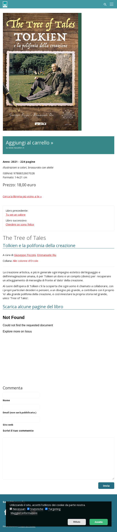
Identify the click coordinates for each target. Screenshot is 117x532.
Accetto (99, 522)
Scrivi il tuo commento (18, 430)
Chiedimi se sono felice (20, 224)
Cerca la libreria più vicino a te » (22, 196)
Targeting (54, 509)
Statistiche (36, 509)
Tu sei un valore (15, 214)
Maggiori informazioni (24, 513)
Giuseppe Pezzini (25, 255)
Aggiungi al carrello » (58, 144)
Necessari (19, 509)
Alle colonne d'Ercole (25, 261)
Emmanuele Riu (46, 255)
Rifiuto (76, 522)
